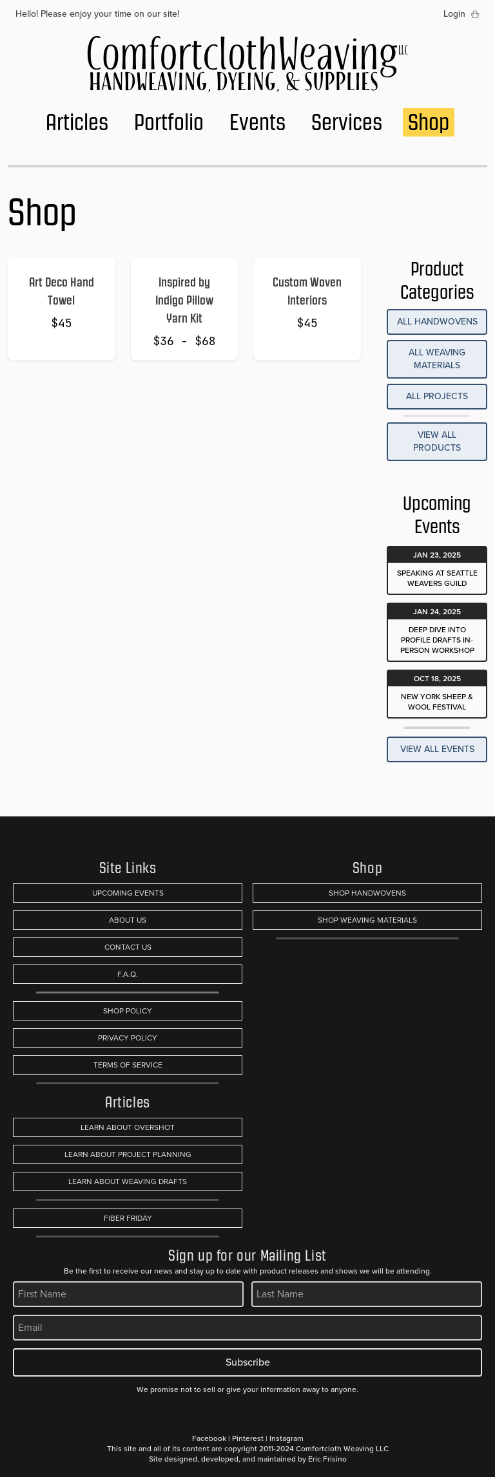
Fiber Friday (128, 1218)
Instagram (286, 1438)
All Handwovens (437, 321)
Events (257, 122)
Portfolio (169, 122)
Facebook (209, 1438)
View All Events (437, 749)
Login (454, 14)
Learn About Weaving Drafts (127, 1181)
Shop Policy (127, 1011)
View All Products (437, 441)
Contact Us (127, 947)
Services (346, 122)
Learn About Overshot (128, 1127)
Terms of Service (127, 1065)
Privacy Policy (127, 1038)
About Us (127, 920)
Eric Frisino (327, 1459)
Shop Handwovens (367, 893)
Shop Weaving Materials (367, 920)
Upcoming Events (128, 893)
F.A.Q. (127, 974)
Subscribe (248, 1362)
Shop (428, 122)
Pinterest (248, 1438)
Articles (77, 122)
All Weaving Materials (437, 359)
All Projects (437, 396)
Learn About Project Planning (127, 1154)
